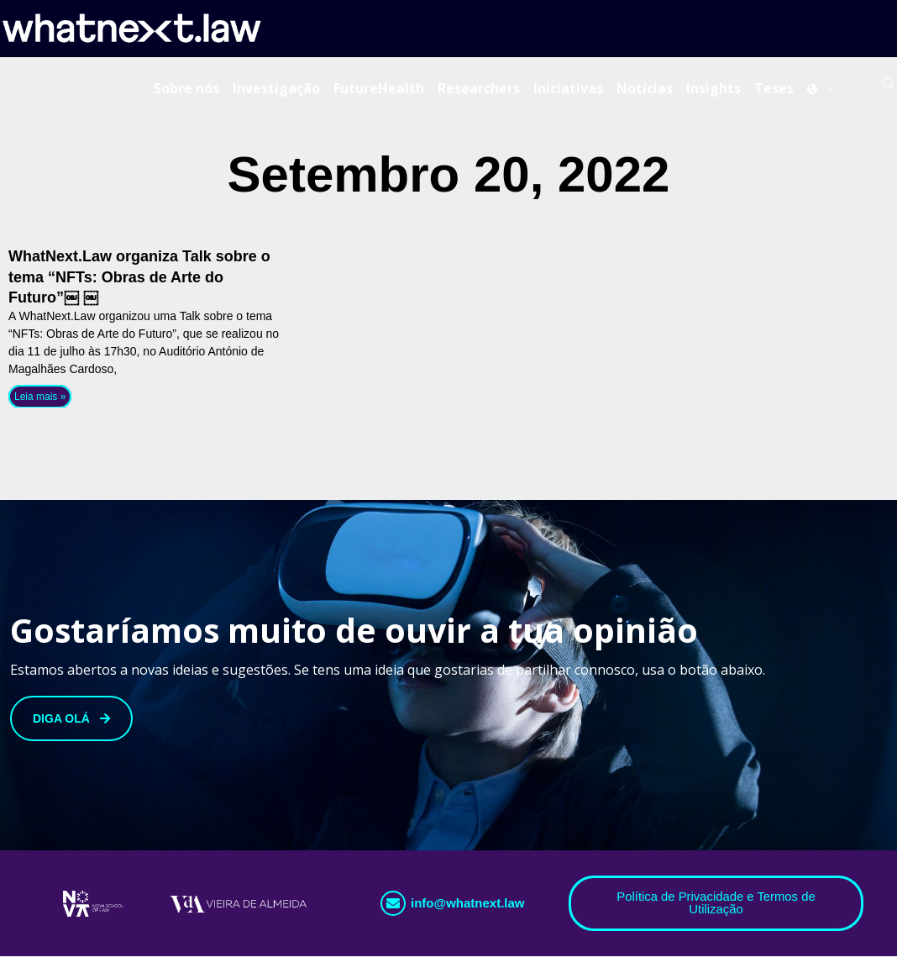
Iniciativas (568, 91)
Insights (713, 91)
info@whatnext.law (467, 914)
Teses (774, 91)
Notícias (644, 91)
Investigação (276, 91)
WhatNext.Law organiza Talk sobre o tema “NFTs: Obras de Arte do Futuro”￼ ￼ (139, 287)
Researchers (479, 91)
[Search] (888, 91)
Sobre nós (186, 91)
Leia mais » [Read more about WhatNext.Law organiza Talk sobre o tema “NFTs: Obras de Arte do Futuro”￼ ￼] (40, 407)
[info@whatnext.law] (393, 914)
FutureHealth (378, 91)
